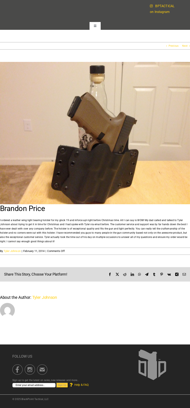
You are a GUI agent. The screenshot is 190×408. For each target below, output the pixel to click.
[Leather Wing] (95, 133)
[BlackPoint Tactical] (152, 350)
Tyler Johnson (12, 251)
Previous (173, 45)
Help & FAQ (79, 384)
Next (185, 45)
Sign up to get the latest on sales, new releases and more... (45, 380)
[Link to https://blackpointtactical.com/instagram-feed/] (151, 6)
